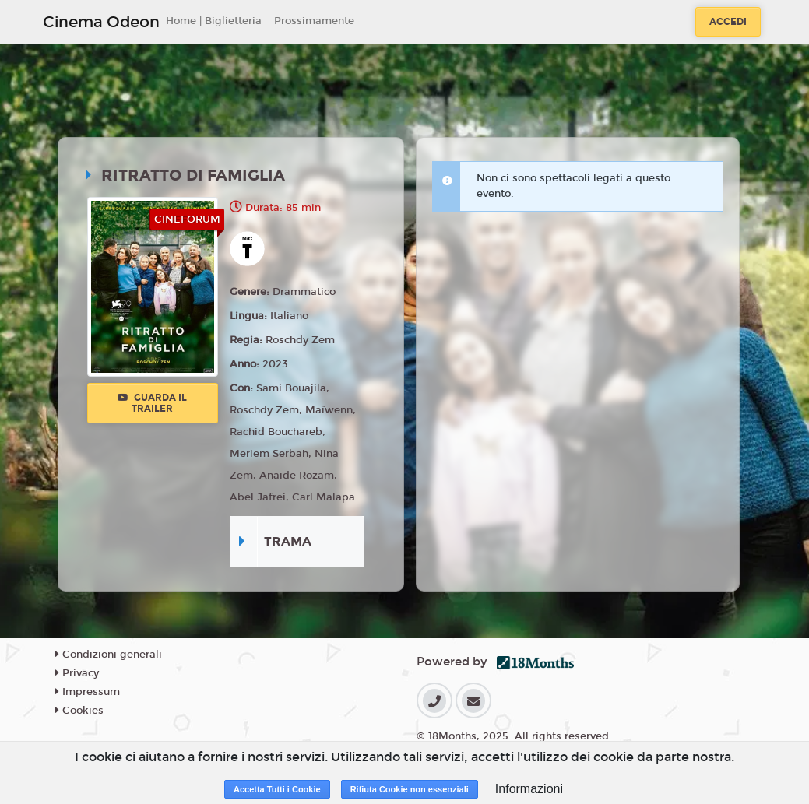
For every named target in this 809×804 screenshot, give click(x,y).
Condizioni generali (108, 654)
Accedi (728, 21)
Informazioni (529, 788)
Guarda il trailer (152, 403)
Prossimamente (314, 21)
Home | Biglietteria (214, 21)
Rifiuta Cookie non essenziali (409, 789)
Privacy (77, 673)
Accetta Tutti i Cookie (277, 789)
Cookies (79, 710)
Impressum (87, 692)
